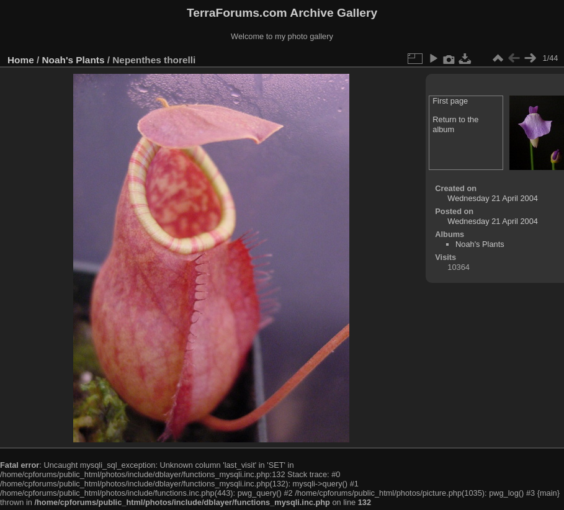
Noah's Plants (73, 60)
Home (20, 60)
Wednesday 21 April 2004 (492, 198)
